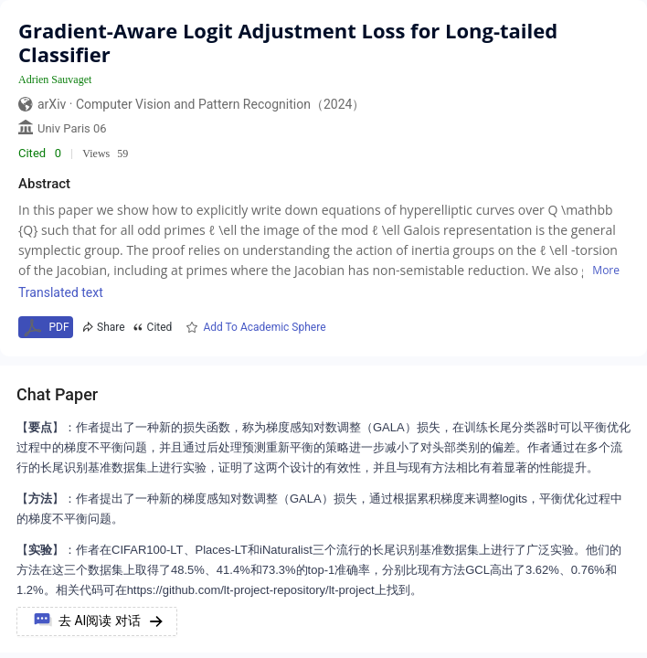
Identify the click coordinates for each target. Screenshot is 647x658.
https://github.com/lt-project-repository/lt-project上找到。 (274, 590)
